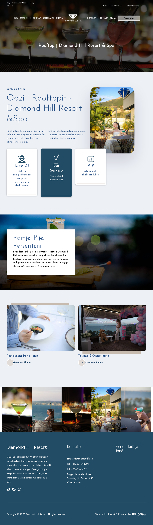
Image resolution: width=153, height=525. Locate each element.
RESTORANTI (48, 18)
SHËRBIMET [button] (91, 18)
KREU (16, 18)
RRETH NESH (25, 18)
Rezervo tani (129, 18)
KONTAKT (104, 18)
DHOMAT (37, 18)
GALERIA (59, 18)
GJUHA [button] (112, 18)
